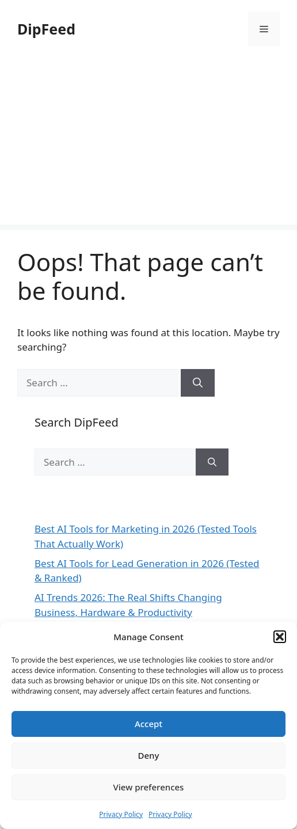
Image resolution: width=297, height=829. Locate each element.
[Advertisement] (148, 144)
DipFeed (46, 29)
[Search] (198, 383)
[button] (279, 636)
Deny (148, 755)
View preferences (148, 787)
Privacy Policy (121, 814)
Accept (148, 723)
